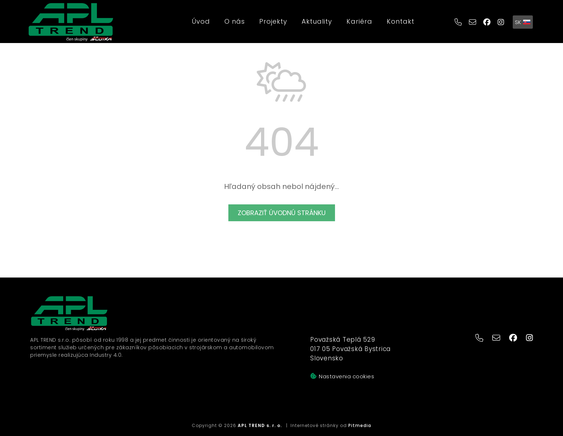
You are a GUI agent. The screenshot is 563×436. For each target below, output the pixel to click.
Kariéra (359, 21)
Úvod (201, 21)
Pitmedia (359, 425)
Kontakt (400, 21)
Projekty (273, 21)
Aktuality (317, 21)
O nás (234, 21)
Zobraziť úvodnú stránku (282, 212)
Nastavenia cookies (342, 376)
